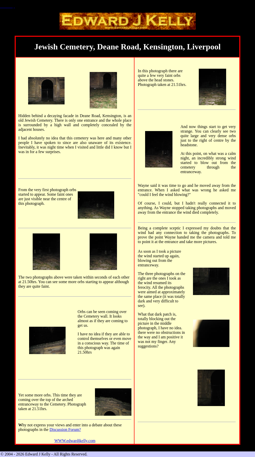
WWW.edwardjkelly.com (74, 440)
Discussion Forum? (65, 429)
